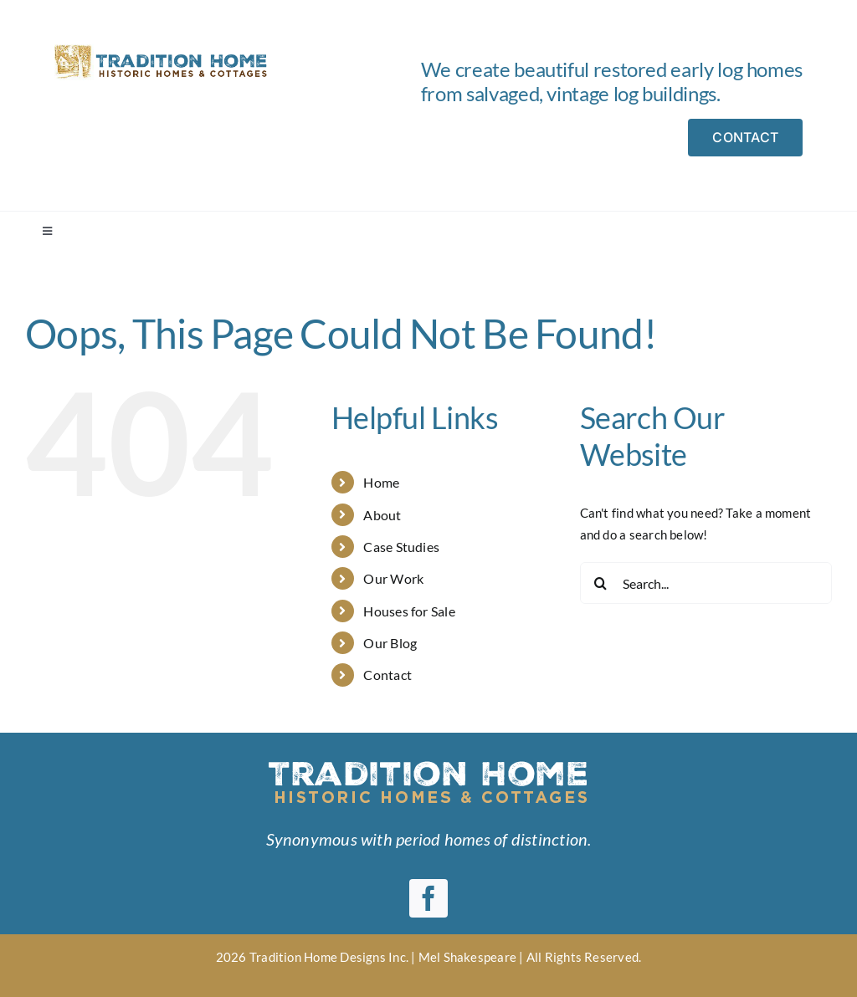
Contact (387, 675)
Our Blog (390, 643)
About (382, 515)
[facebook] (428, 898)
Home (381, 482)
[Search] (601, 583)
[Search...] (706, 583)
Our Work (393, 578)
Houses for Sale (408, 611)
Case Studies (401, 547)
